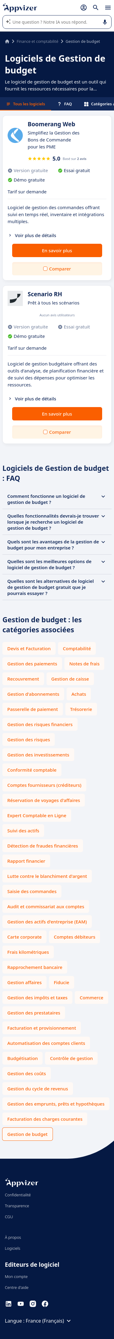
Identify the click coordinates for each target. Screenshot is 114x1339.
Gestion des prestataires (33, 1013)
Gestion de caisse (70, 679)
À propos (13, 1237)
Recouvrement (23, 679)
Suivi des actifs (23, 831)
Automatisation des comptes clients (46, 1043)
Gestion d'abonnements (33, 694)
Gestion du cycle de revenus (37, 1089)
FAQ (64, 104)
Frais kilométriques (28, 952)
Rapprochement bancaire (34, 967)
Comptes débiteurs (74, 937)
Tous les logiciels (25, 104)
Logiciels (12, 1248)
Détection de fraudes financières (42, 846)
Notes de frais (84, 664)
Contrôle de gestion (71, 1058)
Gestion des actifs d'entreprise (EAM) (47, 922)
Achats (78, 694)
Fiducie (61, 982)
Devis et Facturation (29, 648)
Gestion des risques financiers (40, 724)
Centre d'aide (17, 1287)
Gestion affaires (24, 982)
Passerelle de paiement (32, 709)
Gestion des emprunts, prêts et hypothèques (56, 1104)
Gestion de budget (27, 1134)
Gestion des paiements (32, 664)
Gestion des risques (28, 739)
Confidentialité (18, 1195)
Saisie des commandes (32, 891)
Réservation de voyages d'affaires (43, 800)
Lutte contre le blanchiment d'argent (47, 876)
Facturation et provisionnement (41, 1028)
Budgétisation (22, 1058)
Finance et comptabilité (37, 41)
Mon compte (16, 1276)
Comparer (60, 269)
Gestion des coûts (26, 1073)
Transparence (17, 1205)
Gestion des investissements (38, 755)
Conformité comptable (32, 770)
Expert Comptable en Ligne (36, 815)
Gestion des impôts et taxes (37, 997)
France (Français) (49, 1320)
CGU (9, 1216)
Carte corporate (24, 937)
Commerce (91, 997)
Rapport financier (26, 861)
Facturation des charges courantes (44, 1119)
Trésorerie (81, 709)
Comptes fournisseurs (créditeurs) (44, 785)
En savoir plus (57, 250)
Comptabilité (77, 648)
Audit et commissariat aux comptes (45, 906)
